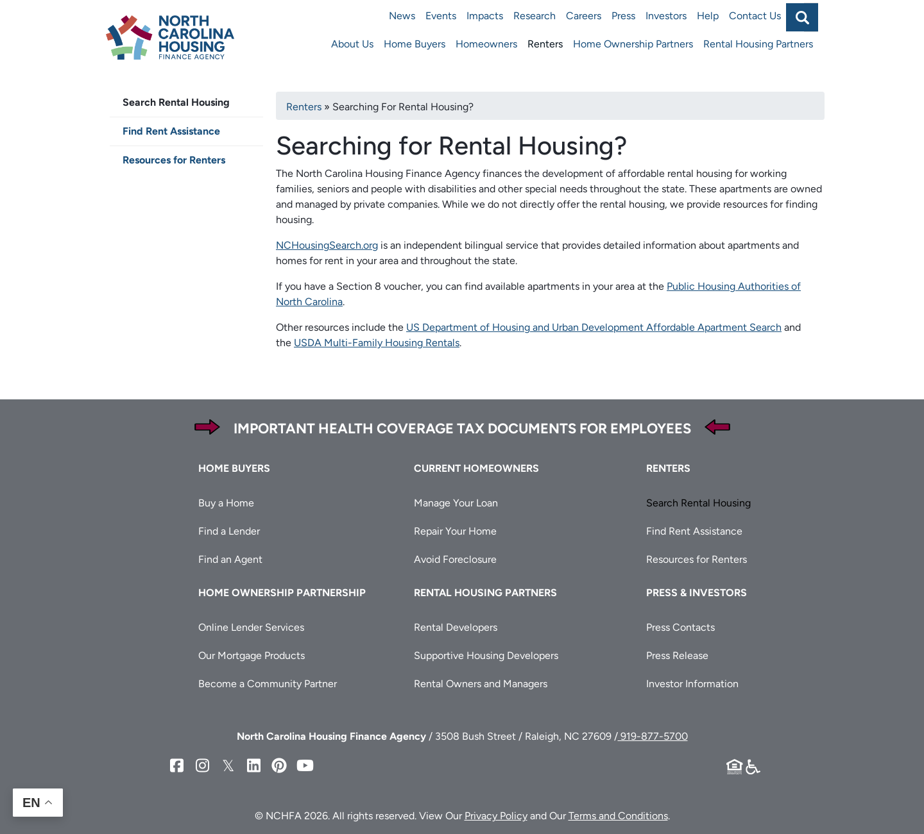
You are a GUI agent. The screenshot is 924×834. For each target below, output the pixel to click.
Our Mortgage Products (251, 655)
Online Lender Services (251, 627)
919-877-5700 (653, 736)
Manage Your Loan (456, 503)
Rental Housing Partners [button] (485, 593)
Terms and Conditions (618, 816)
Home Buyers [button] (234, 468)
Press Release (677, 655)
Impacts (484, 16)
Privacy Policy (496, 816)
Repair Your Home (455, 531)
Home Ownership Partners (633, 44)
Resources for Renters (174, 160)
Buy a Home (226, 503)
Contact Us (755, 16)
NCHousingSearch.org (327, 245)
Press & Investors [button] (696, 593)
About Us (352, 44)
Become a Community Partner (267, 684)
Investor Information (692, 684)
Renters (545, 44)
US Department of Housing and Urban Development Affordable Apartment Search (594, 327)
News (402, 16)
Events (440, 16)
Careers (583, 16)
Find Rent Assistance (171, 131)
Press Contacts (680, 627)
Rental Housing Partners (758, 44)
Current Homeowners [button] (476, 468)
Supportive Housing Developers (486, 655)
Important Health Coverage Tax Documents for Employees (462, 428)
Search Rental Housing (176, 102)
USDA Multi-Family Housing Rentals (376, 343)
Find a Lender (229, 531)
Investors (666, 16)
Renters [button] (668, 468)
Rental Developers (455, 627)
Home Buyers (414, 44)
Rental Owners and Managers (480, 684)
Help (708, 16)
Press (623, 16)
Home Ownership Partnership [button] (282, 593)
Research (534, 16)
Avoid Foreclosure (455, 559)
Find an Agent (230, 559)
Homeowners (486, 44)
